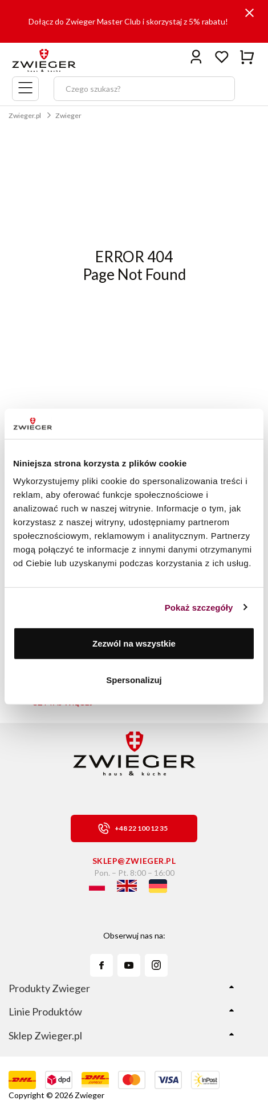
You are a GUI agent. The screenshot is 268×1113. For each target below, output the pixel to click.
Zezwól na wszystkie (134, 643)
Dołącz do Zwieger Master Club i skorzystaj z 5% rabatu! (128, 21)
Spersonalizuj (134, 679)
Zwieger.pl (25, 115)
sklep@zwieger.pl (134, 861)
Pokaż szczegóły (199, 607)
